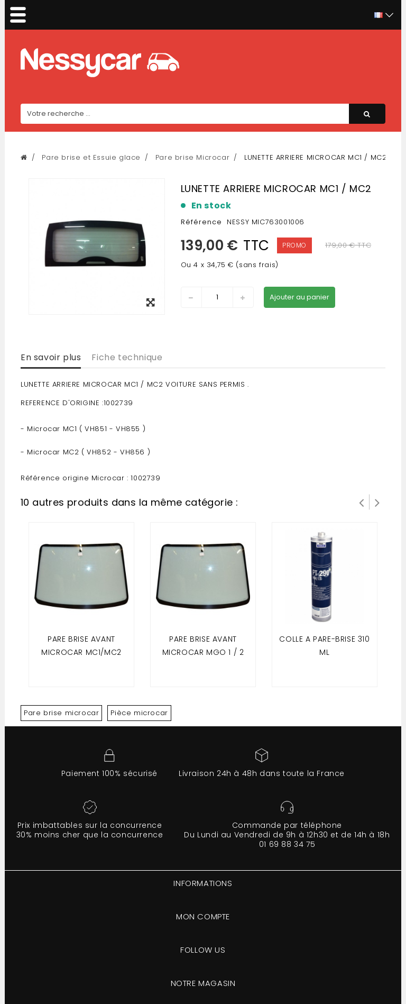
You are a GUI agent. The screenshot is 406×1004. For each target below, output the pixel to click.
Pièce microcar (139, 713)
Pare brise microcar (61, 713)
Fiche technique (126, 357)
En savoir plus (51, 357)
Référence (201, 222)
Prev (362, 502)
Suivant (377, 502)
